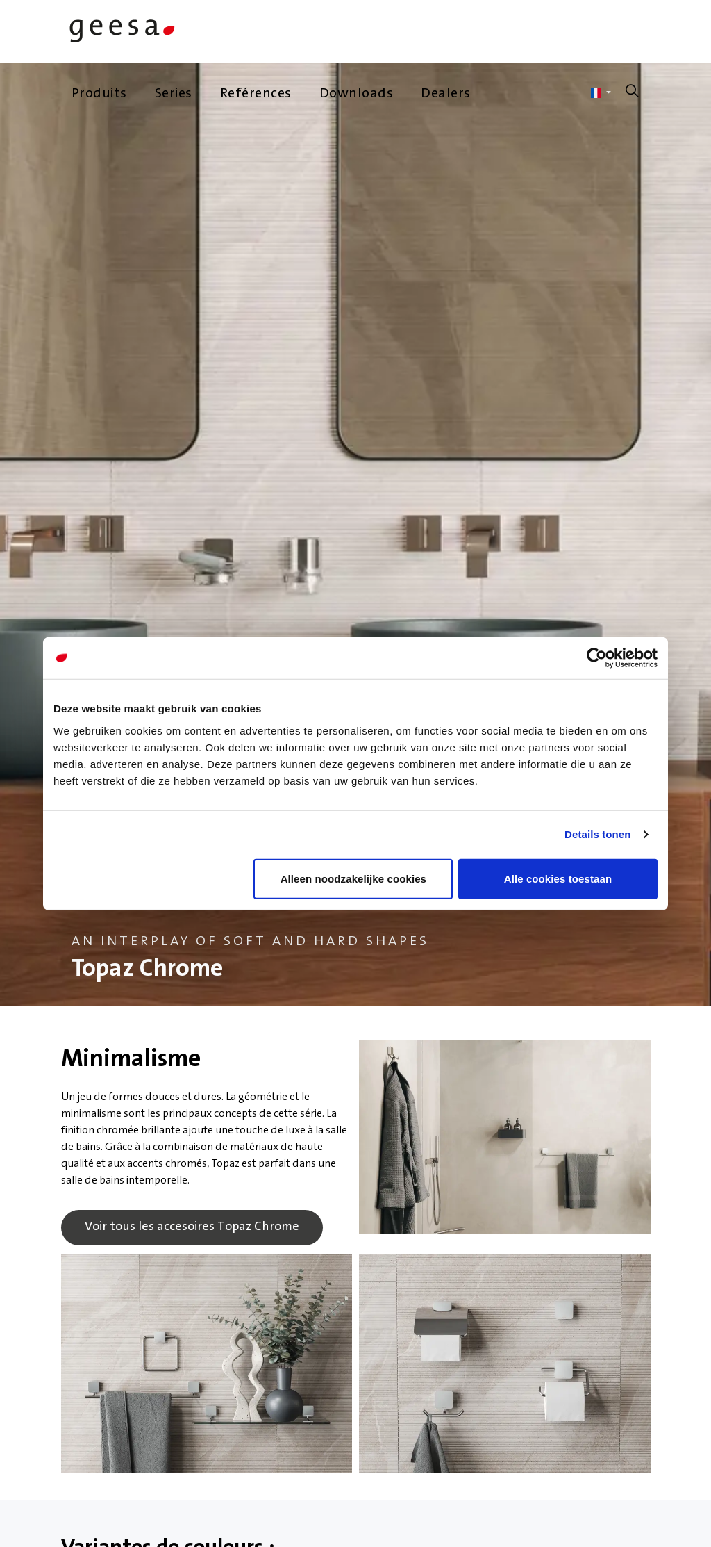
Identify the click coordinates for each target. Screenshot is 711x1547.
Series (173, 94)
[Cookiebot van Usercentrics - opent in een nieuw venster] (597, 658)
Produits (99, 94)
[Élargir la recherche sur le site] (632, 93)
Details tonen (597, 834)
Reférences (256, 94)
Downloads (356, 94)
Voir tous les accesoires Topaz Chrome (192, 1227)
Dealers (446, 94)
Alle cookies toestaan (558, 878)
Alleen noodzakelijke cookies (353, 878)
